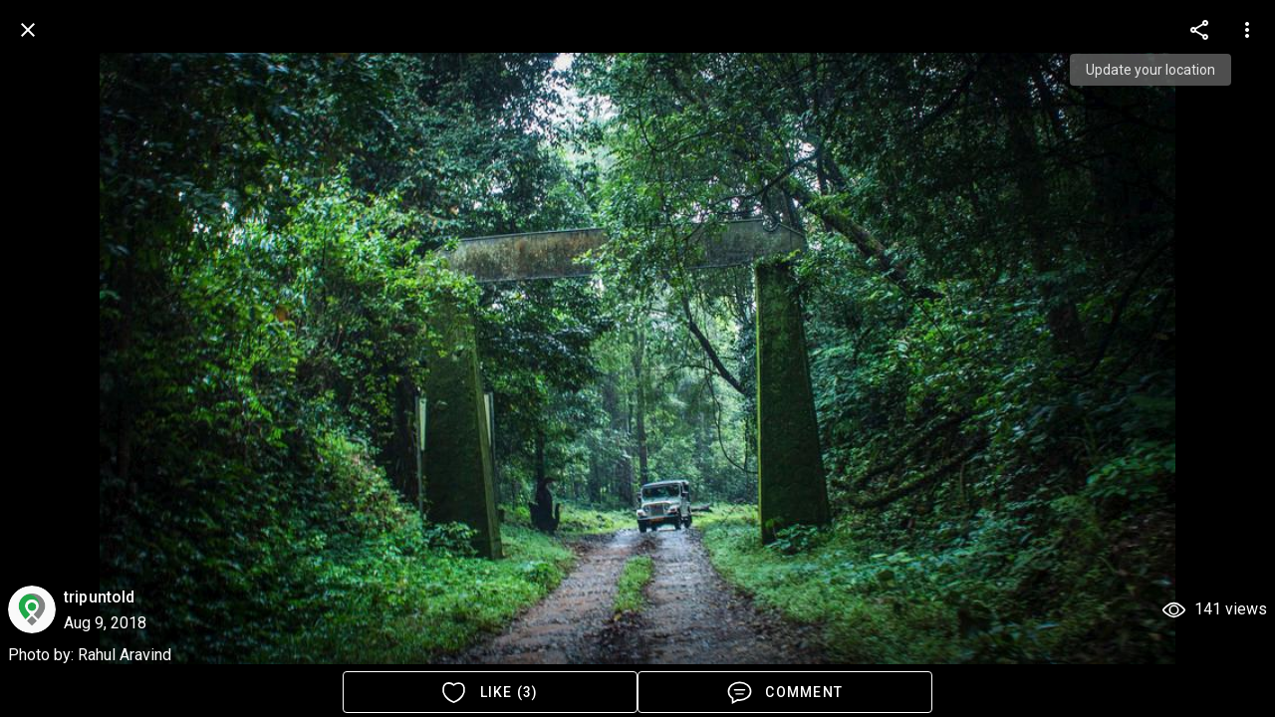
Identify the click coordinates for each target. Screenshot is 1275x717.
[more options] (1199, 30)
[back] (28, 30)
